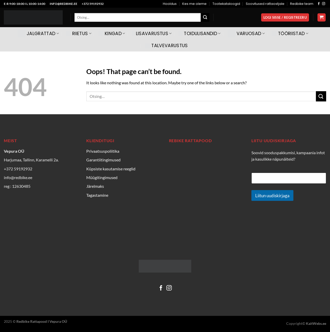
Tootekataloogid (226, 4)
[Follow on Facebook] (318, 4)
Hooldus (170, 4)
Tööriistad (290, 33)
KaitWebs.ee (316, 323)
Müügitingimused (102, 177)
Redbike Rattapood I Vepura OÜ (41, 321)
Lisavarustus (152, 33)
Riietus (78, 33)
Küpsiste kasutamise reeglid (110, 168)
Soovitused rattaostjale (265, 4)
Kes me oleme (194, 4)
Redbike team (301, 4)
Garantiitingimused (103, 159)
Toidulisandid (199, 33)
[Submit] (205, 17)
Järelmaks (95, 186)
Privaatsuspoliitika (102, 151)
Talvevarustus (166, 46)
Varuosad (246, 33)
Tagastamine (97, 195)
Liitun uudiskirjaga (272, 195)
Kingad (111, 33)
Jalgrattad (38, 33)
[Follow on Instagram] (323, 4)
